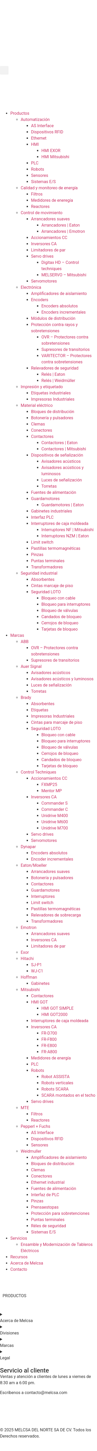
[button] (4, 70)
